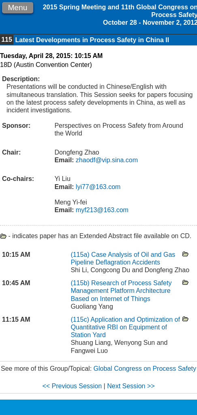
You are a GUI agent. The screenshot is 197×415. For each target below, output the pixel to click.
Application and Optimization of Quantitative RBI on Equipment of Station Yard (125, 327)
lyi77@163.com (97, 186)
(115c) (80, 319)
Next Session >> (130, 386)
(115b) (80, 283)
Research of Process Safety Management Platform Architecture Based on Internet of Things (121, 291)
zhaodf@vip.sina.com (106, 160)
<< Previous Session (72, 386)
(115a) (80, 254)
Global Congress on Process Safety (145, 368)
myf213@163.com (101, 209)
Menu (17, 7)
